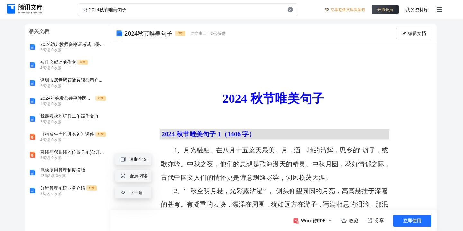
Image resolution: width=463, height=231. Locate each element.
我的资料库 (417, 9)
